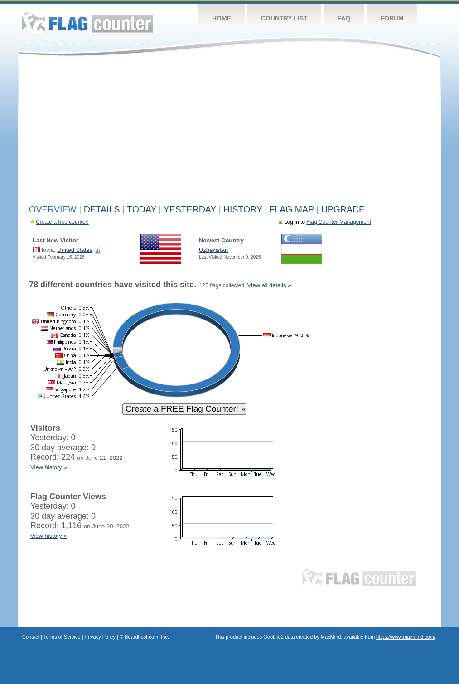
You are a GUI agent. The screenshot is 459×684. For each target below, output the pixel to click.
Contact (30, 637)
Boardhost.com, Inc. (147, 637)
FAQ (344, 18)
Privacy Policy (100, 637)
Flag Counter (87, 22)
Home (221, 18)
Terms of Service (62, 637)
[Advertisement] (229, 132)
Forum (391, 18)
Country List (284, 18)
